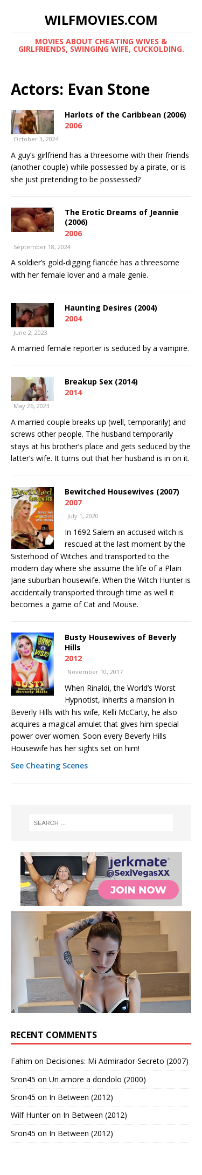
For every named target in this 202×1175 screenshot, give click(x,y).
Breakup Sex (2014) (101, 381)
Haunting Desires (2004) (111, 308)
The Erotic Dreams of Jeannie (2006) (122, 217)
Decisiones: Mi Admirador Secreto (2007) (117, 1061)
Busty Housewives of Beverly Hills (121, 642)
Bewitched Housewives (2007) (122, 491)
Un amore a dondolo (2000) (97, 1079)
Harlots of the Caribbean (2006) (125, 114)
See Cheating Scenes (49, 765)
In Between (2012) (81, 1097)
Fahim (21, 1061)
